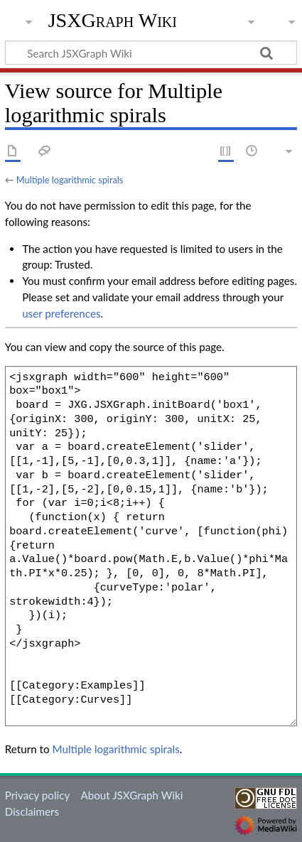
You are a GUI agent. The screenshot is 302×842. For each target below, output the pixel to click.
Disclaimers (32, 811)
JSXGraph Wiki (112, 21)
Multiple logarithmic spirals (69, 179)
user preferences (61, 313)
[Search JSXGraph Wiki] (151, 52)
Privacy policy (37, 795)
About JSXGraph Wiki (131, 795)
